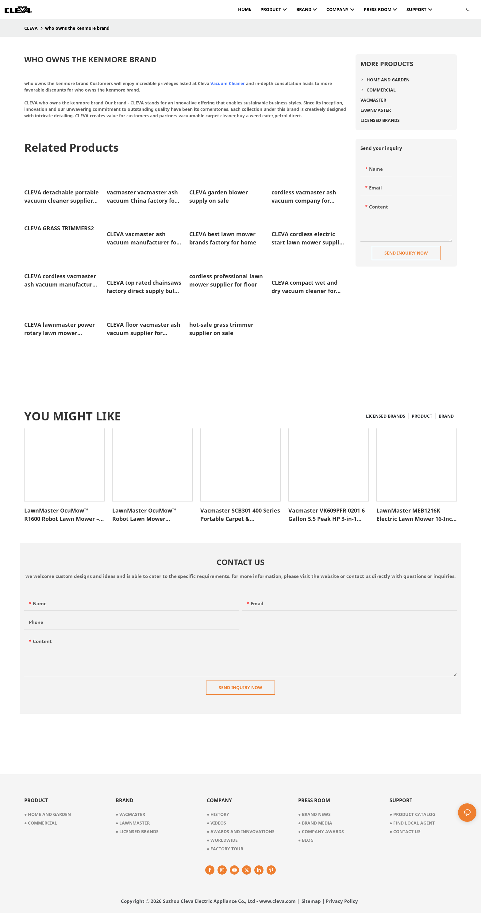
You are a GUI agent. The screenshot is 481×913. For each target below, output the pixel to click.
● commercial (40, 823)
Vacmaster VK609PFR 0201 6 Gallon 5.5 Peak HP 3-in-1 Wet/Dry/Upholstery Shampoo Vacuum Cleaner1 (326, 515)
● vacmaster (130, 814)
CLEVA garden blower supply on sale (218, 196)
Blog (306, 840)
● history (218, 814)
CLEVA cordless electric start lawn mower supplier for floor (308, 238)
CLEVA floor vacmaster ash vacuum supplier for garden (143, 329)
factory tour (225, 849)
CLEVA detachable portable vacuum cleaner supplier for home (61, 197)
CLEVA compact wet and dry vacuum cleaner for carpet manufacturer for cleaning (305, 287)
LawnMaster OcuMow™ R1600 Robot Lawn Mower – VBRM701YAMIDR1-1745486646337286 (61, 515)
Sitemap (311, 901)
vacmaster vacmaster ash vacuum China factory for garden (142, 197)
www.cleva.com (277, 901)
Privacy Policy (342, 901)
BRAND (446, 416)
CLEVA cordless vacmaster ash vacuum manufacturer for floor (61, 280)
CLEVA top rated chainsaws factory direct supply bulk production (144, 287)
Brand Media (315, 823)
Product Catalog (412, 814)
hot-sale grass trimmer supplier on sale (221, 329)
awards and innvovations (241, 831)
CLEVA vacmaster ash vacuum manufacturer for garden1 (143, 238)
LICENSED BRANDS (385, 416)
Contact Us (405, 831)
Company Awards (321, 831)
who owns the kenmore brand (77, 28)
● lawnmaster (133, 823)
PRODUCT (422, 416)
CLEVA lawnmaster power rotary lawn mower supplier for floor (59, 329)
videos (216, 823)
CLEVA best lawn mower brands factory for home (222, 238)
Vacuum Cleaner (227, 83)
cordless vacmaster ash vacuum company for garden (303, 197)
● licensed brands (137, 831)
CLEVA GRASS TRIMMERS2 (59, 228)
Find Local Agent (412, 823)
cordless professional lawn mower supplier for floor (226, 280)
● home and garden (47, 814)
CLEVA (31, 28)
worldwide (222, 840)
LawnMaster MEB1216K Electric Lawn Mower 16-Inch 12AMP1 (416, 515)
